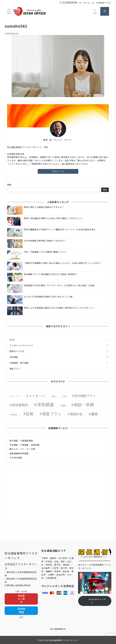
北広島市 (45, 568)
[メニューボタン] (9, 11)
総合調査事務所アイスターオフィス (63, 640)
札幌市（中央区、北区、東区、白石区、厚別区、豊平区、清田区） (57, 561)
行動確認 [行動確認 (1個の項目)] (14, 415)
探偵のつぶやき (59, 351)
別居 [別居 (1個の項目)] (53, 396)
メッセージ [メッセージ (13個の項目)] (37, 395)
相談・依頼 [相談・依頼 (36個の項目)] (84, 404)
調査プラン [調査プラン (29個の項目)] (51, 413)
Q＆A (59, 339)
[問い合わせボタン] (104, 11)
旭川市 (64, 568)
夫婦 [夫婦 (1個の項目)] (64, 396)
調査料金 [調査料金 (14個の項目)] (76, 414)
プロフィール (58, 171)
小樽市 (51, 574)
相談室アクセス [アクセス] (103, 2)
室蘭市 (49, 571)
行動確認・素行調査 (59, 362)
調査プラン (59, 368)
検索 (9, 184)
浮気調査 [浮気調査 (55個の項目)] (45, 404)
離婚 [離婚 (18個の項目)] (94, 413)
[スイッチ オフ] (95, 11)
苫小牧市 (63, 558)
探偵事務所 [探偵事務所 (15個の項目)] (20, 405)
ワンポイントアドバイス (59, 345)
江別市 (55, 568)
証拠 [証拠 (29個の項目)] (29, 413)
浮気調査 (59, 357)
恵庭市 (53, 558)
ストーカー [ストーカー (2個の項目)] (15, 396)
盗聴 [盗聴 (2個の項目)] (63, 405)
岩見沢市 (60, 574)
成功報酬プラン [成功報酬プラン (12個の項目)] (85, 395)
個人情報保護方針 (58, 629)
